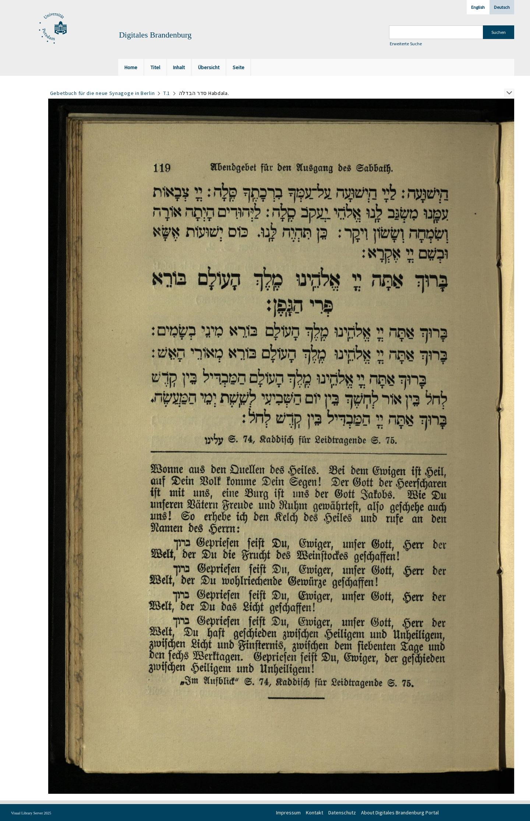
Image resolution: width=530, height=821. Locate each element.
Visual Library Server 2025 (31, 813)
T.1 (166, 93)
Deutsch (502, 7)
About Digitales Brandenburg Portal (400, 812)
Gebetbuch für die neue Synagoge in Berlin (102, 93)
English (478, 7)
